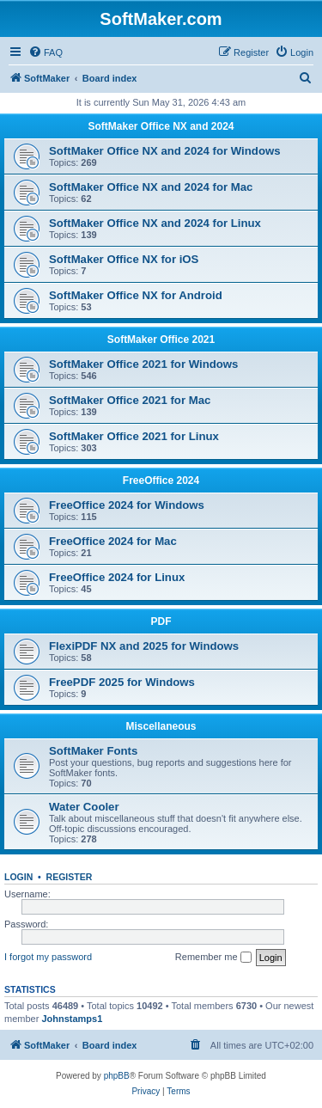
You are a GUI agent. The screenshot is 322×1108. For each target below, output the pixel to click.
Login (18, 877)
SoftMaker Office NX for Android (135, 295)
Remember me (213, 958)
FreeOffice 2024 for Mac (113, 541)
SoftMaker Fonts (93, 750)
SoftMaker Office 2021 (161, 340)
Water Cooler (84, 806)
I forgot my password (48, 957)
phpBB (117, 1075)
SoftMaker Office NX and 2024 (161, 126)
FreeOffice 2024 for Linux (117, 577)
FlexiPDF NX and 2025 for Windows (144, 646)
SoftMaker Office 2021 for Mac (129, 400)
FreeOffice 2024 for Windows (126, 505)
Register (69, 877)
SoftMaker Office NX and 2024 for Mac (150, 187)
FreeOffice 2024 (161, 480)
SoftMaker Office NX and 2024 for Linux (155, 223)
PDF (161, 621)
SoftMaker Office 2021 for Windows (143, 364)
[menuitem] (45, 52)
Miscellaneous (160, 726)
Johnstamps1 (71, 1018)
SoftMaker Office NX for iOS (123, 259)
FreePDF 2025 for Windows (122, 682)
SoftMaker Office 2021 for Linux (134, 436)
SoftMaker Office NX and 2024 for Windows (165, 150)
